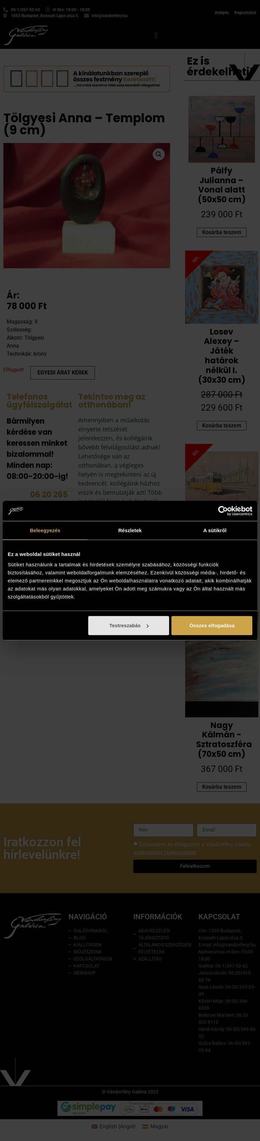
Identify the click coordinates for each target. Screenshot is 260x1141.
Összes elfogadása (212, 625)
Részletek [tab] (130, 530)
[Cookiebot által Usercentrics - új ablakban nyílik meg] (223, 511)
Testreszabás (129, 625)
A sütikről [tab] (215, 530)
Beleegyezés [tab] (45, 530)
